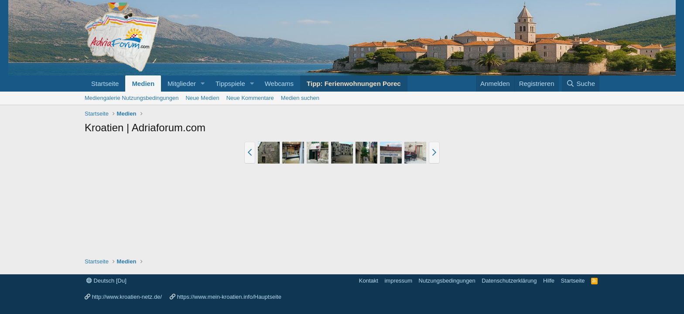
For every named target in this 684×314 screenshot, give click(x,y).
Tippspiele (230, 83)
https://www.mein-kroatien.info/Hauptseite (229, 297)
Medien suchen (300, 98)
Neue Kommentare (250, 98)
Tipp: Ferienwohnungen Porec (354, 83)
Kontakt (368, 280)
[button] (203, 83)
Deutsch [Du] (106, 280)
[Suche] (580, 83)
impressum (398, 280)
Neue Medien (202, 98)
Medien (143, 83)
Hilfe (548, 280)
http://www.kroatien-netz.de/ (127, 297)
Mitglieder (182, 83)
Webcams (279, 83)
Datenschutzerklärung (509, 280)
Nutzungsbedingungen (447, 280)
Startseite (105, 83)
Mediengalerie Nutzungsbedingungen (131, 98)
